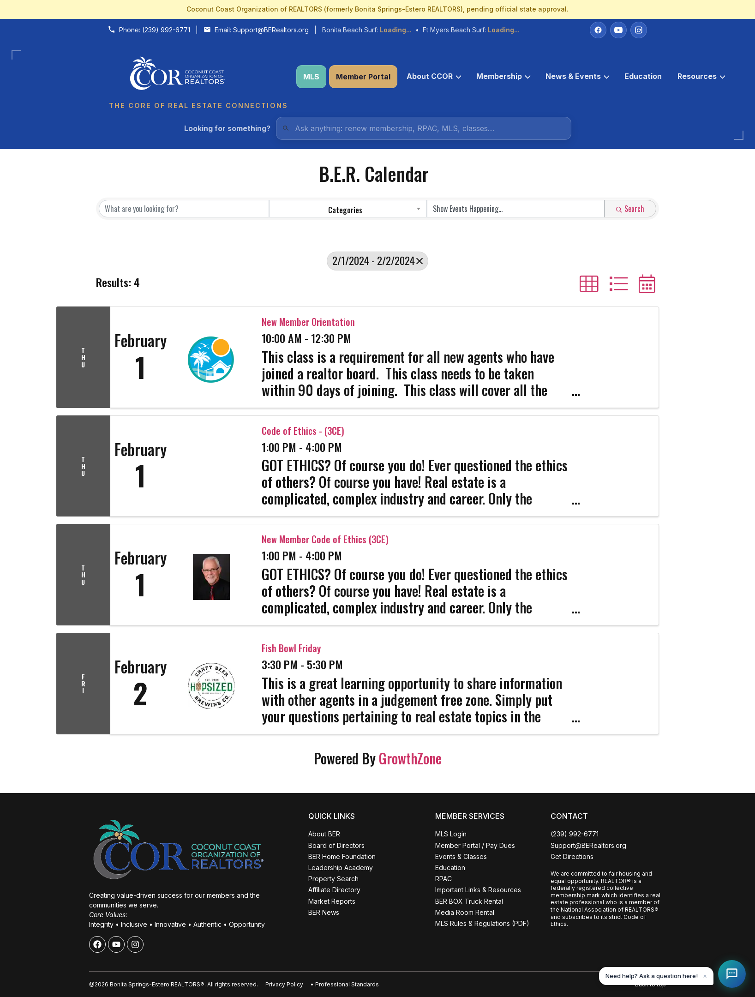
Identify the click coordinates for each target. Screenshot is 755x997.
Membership (503, 76)
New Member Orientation (308, 321)
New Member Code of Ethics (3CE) (325, 539)
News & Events (577, 76)
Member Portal (363, 76)
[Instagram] (638, 30)
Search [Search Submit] (630, 208)
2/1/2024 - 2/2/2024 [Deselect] (377, 260)
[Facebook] (598, 30)
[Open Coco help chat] (732, 974)
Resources (701, 76)
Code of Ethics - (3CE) (303, 430)
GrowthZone (410, 758)
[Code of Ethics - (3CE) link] (211, 466)
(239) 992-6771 (166, 30)
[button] (589, 284)
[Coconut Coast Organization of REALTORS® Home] (198, 77)
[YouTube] (618, 30)
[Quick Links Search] (423, 128)
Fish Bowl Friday (291, 648)
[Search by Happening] (516, 208)
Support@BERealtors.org (271, 30)
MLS (311, 76)
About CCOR (434, 76)
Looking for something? (227, 128)
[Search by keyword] (184, 208)
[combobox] (348, 208)
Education (643, 76)
